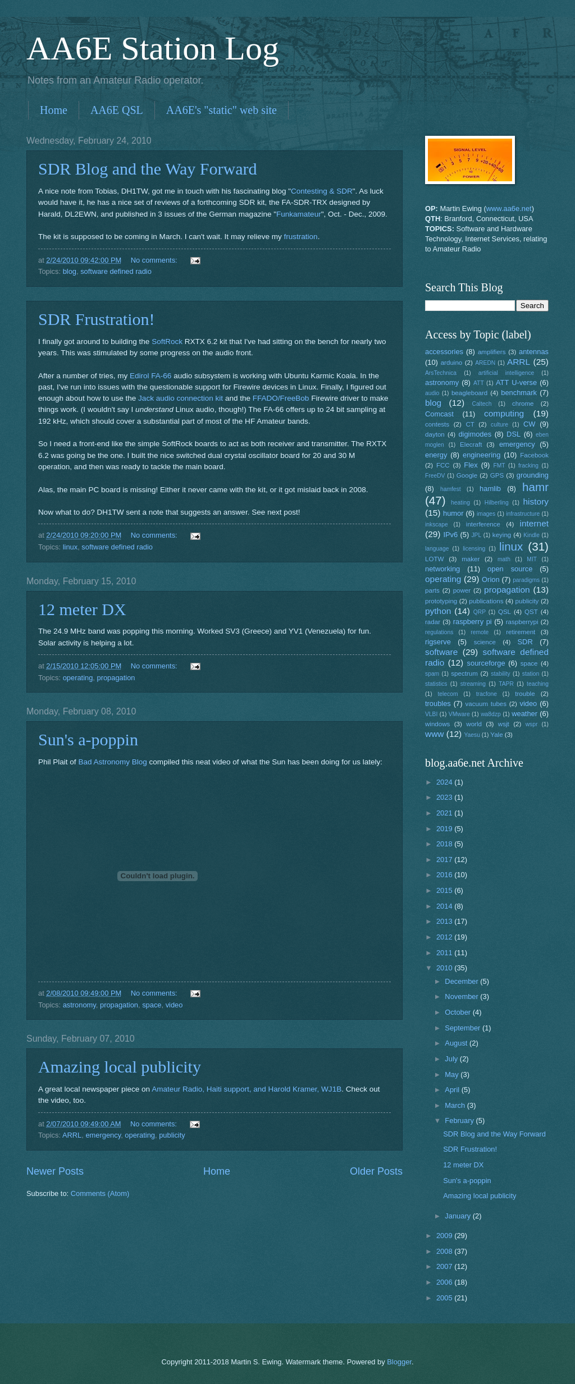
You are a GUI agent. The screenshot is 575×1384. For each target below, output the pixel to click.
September (463, 1028)
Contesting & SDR (322, 191)
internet (534, 523)
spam (432, 674)
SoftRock (167, 341)
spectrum (464, 673)
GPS (497, 475)
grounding (533, 475)
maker (471, 559)
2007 (445, 1266)
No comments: (155, 260)
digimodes (474, 434)
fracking (528, 465)
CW (529, 424)
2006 (445, 1282)
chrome (523, 403)
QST (531, 611)
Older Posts (376, 1171)
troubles (438, 703)
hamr (535, 486)
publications (486, 601)
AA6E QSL (116, 110)
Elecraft (471, 444)
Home (53, 110)
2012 (445, 937)
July (452, 1059)
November (462, 996)
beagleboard (469, 392)
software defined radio (116, 271)
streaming (473, 684)
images (486, 514)
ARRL (71, 1135)
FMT (499, 465)
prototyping (441, 601)
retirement (520, 632)
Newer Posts (55, 1171)
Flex (470, 465)
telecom (447, 694)
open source (509, 569)
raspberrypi (522, 621)
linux (70, 547)
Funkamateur (298, 214)
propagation (116, 677)
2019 (445, 828)
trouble (525, 693)
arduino (452, 362)
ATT (478, 383)
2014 (445, 906)
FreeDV (435, 476)
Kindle (531, 535)
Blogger (399, 1362)
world (474, 724)
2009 (445, 1235)
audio (432, 393)
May (452, 1074)
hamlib (490, 488)
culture (499, 424)
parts (432, 590)
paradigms (526, 580)
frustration (301, 236)
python (438, 611)
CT (470, 424)
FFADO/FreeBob (281, 398)
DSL (513, 434)
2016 (445, 874)
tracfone (486, 694)
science (485, 642)
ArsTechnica (441, 373)
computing (504, 413)
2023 (445, 797)
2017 (445, 859)
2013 (445, 921)
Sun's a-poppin (88, 739)
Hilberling (497, 502)
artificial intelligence (506, 373)
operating (78, 677)
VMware (459, 714)
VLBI (431, 714)
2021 (445, 813)
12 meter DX (82, 609)
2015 (445, 890)
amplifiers (492, 352)
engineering (481, 455)
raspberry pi (472, 621)
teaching (538, 684)
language (437, 549)
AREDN (485, 363)
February (460, 1120)
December (462, 981)
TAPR (506, 684)
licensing (474, 549)
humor (453, 513)
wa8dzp (491, 714)
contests (437, 424)
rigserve (438, 642)
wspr (532, 724)
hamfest (450, 489)
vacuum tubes (486, 703)
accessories (444, 351)
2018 (445, 844)
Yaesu (472, 735)
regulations (439, 632)
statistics (436, 684)
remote (480, 632)
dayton (435, 434)
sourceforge (486, 663)
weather (524, 713)
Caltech (481, 404)
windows (437, 724)
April (453, 1089)
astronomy (79, 1005)
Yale (496, 734)
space (151, 1005)
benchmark (519, 392)
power (462, 590)
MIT (532, 559)
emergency (103, 1135)
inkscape (436, 524)
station (530, 674)
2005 (445, 1298)
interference (483, 524)
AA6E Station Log (152, 48)
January (458, 1216)
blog (69, 271)
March (456, 1105)
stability (500, 674)
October (458, 1012)
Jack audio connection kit (180, 398)
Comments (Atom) (100, 1193)
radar (432, 621)
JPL (476, 535)
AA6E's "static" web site (221, 110)
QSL (504, 611)
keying (501, 534)
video (174, 1005)
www (434, 734)
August (457, 1043)
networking (442, 569)
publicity (172, 1135)
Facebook (534, 455)
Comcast (439, 414)
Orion (490, 579)
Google (467, 475)
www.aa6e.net (509, 208)
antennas (534, 351)
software (441, 652)
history (536, 501)
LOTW (434, 559)
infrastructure (523, 514)
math (504, 559)
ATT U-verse (516, 382)
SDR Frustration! (96, 319)
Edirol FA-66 (150, 376)
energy (436, 455)
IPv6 (450, 534)
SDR (525, 642)
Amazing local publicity (119, 1066)
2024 (445, 782)
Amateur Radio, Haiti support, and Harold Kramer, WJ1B (246, 1089)
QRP (479, 612)
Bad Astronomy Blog (112, 762)
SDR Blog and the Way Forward (147, 168)
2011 (445, 952)
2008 (445, 1251)
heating (460, 502)
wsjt (503, 724)
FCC (443, 465)
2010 (445, 968)
